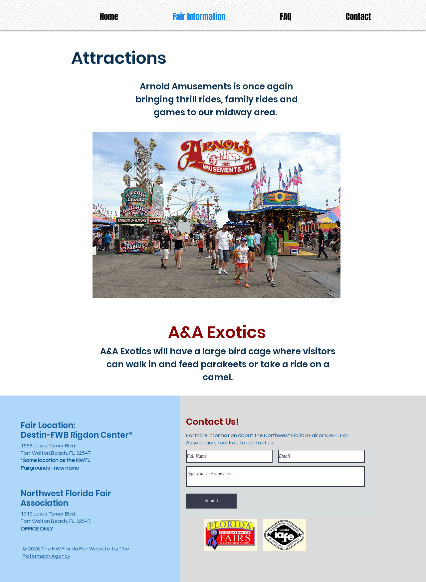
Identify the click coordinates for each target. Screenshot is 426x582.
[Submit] (211, 501)
